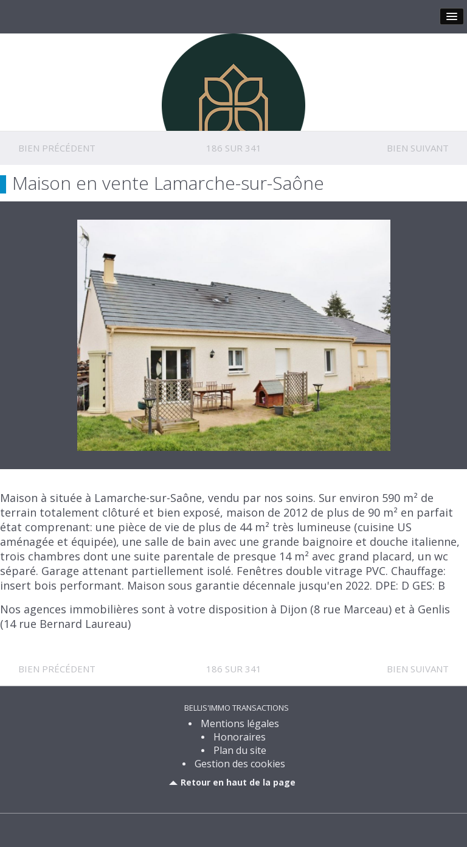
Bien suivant (418, 148)
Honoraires (239, 737)
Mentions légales (240, 723)
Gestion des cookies (240, 763)
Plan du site (239, 750)
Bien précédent (56, 148)
